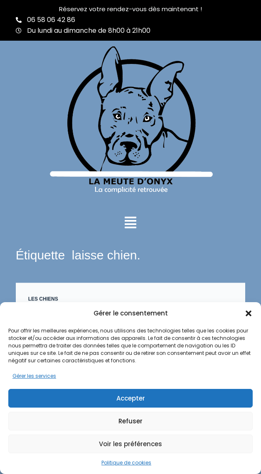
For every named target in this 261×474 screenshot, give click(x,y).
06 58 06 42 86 (51, 19)
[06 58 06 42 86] (19, 20)
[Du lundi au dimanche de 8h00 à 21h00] (19, 31)
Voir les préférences (130, 444)
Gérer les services (34, 375)
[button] (248, 313)
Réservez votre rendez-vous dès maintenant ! (130, 9)
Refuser (130, 421)
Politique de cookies (126, 462)
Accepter (130, 398)
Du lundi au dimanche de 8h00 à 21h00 (88, 30)
